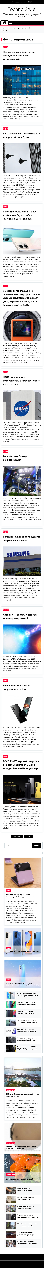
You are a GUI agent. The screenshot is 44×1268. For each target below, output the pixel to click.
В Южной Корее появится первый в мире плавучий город (22, 1095)
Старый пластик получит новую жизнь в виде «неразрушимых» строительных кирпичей (26, 1207)
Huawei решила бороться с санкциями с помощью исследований (19, 56)
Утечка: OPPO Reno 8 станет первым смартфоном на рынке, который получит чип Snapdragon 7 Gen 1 (22, 984)
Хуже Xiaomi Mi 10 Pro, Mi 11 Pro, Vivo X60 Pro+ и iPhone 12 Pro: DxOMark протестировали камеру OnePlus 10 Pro (27, 1021)
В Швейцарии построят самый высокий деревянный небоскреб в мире (27, 1225)
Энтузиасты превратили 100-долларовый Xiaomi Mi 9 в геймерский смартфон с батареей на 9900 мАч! (27, 1039)
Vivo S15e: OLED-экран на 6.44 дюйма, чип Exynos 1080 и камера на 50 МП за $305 (20, 215)
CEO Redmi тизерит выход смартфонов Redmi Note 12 (22, 952)
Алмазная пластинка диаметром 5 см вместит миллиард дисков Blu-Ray (22, 1147)
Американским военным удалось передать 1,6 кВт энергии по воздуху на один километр (27, 1198)
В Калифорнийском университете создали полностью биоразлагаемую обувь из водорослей (27, 1190)
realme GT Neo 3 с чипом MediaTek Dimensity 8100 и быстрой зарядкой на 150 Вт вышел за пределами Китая (27, 1030)
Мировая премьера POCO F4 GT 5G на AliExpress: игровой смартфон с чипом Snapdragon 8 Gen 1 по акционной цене (27, 1048)
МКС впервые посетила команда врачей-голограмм (27, 1242)
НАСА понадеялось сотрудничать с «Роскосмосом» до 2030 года (22, 381)
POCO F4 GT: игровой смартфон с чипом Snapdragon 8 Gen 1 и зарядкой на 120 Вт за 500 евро (21, 765)
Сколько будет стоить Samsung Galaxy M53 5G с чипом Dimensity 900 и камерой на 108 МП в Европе (27, 1013)
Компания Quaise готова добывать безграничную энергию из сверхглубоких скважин (26, 1234)
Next (28, 837)
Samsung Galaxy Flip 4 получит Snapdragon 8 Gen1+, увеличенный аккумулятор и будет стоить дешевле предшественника (21, 896)
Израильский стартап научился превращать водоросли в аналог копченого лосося (22, 1178)
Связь (5, 207)
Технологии (10, 1090)
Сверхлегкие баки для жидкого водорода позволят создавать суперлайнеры (27, 1216)
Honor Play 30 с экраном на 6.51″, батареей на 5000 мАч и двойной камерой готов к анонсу (27, 995)
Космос (6, 610)
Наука (5, 47)
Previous (17, 837)
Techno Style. (22, 9)
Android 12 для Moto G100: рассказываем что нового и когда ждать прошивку (26, 1004)
